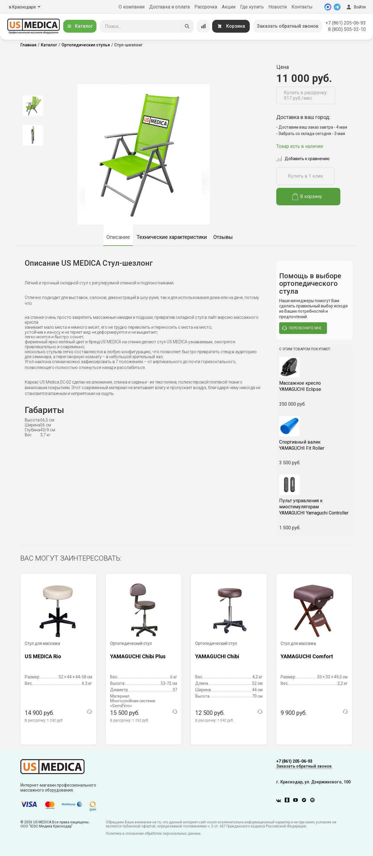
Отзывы (223, 237)
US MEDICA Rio (43, 656)
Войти (355, 6)
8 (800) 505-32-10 (347, 29)
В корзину (307, 196)
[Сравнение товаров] (203, 26)
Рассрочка (205, 7)
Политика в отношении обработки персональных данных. (153, 834)
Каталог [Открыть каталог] (80, 26)
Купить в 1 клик (305, 176)
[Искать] (187, 26)
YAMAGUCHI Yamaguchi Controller (314, 507)
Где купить (252, 7)
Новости (277, 7)
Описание (118, 237)
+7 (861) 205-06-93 (346, 23)
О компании (132, 7)
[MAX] (327, 6)
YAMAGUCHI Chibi (217, 656)
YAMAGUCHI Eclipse (314, 386)
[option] (32, 106)
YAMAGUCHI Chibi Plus (138, 656)
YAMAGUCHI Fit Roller (314, 445)
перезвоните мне (302, 328)
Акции (228, 7)
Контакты (302, 7)
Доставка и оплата (169, 7)
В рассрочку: (44, 720)
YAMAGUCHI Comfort (307, 656)
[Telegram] (337, 6)
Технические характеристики (171, 237)
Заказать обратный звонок (288, 26)
